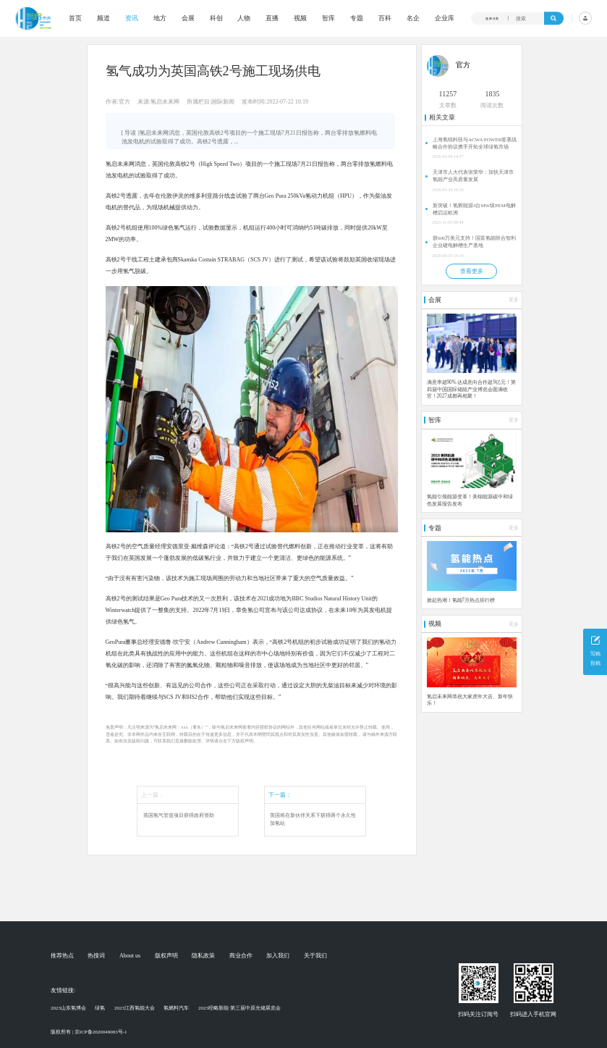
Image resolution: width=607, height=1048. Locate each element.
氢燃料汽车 (176, 1008)
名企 (413, 18)
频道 (103, 18)
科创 (216, 18)
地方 (159, 18)
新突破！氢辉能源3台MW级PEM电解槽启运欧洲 (474, 209)
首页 (75, 18)
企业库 (444, 18)
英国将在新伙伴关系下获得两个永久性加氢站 (313, 819)
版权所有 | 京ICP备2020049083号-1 (89, 1032)
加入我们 (277, 956)
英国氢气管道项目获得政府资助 (178, 815)
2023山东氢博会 (68, 1008)
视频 (300, 18)
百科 (384, 18)
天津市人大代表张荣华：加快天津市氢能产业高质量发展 (473, 176)
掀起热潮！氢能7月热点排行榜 (461, 600)
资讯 (131, 18)
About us (129, 956)
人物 (243, 18)
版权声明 (166, 956)
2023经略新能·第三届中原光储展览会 (239, 1008)
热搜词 (96, 956)
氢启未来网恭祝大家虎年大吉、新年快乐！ (470, 700)
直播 (272, 18)
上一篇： (152, 795)
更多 (514, 300)
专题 (356, 18)
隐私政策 (203, 956)
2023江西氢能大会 (134, 1008)
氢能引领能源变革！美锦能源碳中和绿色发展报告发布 (470, 500)
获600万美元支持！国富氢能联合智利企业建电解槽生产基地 (475, 241)
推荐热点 (62, 956)
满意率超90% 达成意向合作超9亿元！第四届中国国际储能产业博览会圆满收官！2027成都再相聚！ (472, 389)
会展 (188, 18)
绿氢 (100, 1008)
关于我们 (315, 956)
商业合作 (240, 956)
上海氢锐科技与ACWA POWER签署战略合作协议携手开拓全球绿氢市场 (475, 143)
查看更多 (471, 271)
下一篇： (280, 795)
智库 (328, 18)
